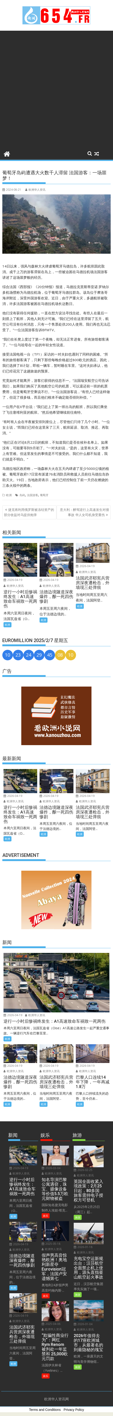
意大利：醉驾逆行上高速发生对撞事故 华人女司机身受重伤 (84, 512)
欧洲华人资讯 (35, 190)
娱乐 (45, 1215)
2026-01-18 (83, 1247)
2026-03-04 (51, 1168)
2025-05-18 (51, 1244)
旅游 (77, 1217)
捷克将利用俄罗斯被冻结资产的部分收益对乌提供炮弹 (29, 512)
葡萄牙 (44, 495)
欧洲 (9, 495)
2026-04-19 (13, 580)
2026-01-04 (83, 1324)
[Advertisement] (56, 89)
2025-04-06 (51, 1324)
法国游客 (32, 495)
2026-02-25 (83, 1170)
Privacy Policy (74, 1410)
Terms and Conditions (45, 1410)
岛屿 (22, 495)
